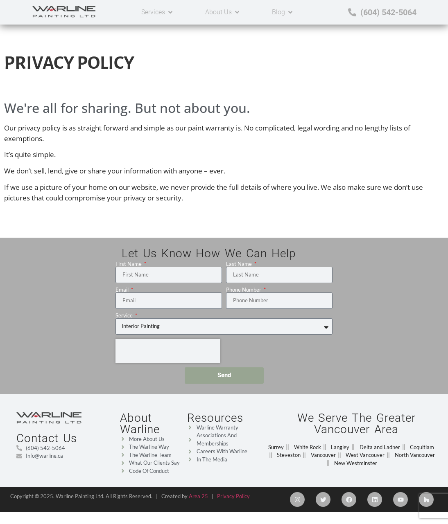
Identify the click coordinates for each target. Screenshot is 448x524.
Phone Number (244, 294)
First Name (129, 268)
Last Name (239, 268)
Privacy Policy (233, 500)
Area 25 (198, 500)
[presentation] (167, 355)
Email (122, 294)
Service (124, 319)
